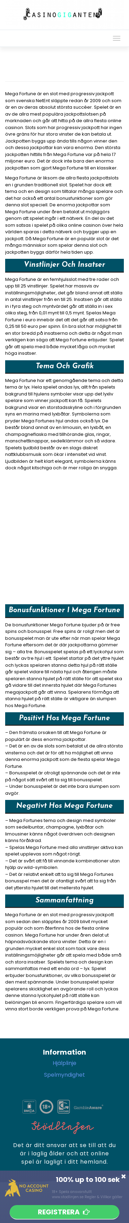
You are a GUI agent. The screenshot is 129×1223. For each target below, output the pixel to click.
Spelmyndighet (64, 1075)
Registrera (64, 1212)
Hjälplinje (64, 1063)
